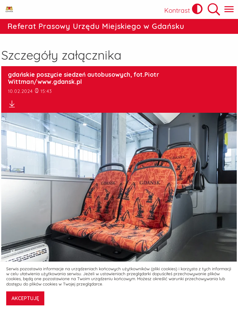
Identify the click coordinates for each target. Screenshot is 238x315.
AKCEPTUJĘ (25, 298)
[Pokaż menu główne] (229, 9)
